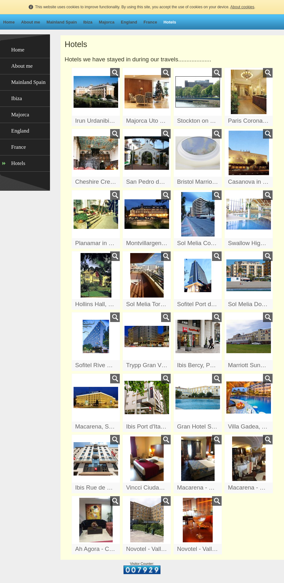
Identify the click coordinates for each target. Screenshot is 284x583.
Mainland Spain (61, 22)
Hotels (169, 22)
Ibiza (87, 22)
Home (9, 22)
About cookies (242, 7)
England (129, 22)
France (150, 22)
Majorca (106, 22)
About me (30, 22)
